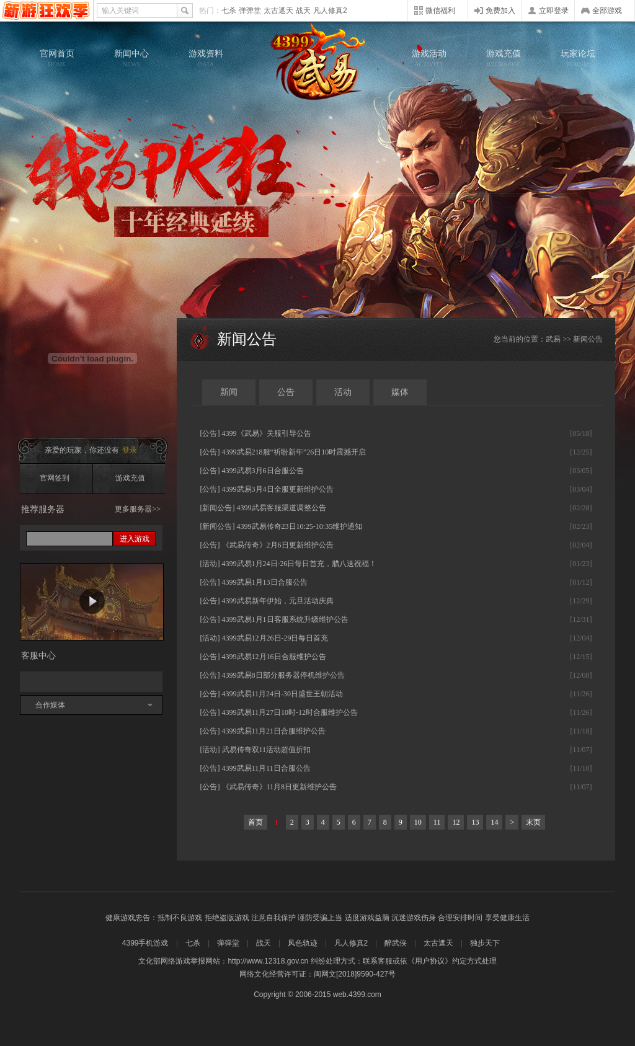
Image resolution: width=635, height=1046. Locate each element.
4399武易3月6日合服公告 (263, 470)
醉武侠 (395, 943)
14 (494, 822)
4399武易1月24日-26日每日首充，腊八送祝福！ (299, 563)
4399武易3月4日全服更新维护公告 (278, 489)
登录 (129, 450)
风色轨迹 (303, 943)
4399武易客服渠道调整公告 (281, 507)
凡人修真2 (330, 10)
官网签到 (54, 478)
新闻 (229, 392)
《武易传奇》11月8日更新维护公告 (279, 786)
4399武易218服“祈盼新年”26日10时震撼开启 (294, 452)
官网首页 (57, 58)
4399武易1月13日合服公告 (265, 582)
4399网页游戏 (46, 10)
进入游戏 (134, 538)
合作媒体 (50, 705)
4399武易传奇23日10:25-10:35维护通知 (300, 526)
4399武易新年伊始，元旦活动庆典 (278, 600)
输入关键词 (120, 10)
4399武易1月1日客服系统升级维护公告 (285, 619)
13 (475, 822)
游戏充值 (503, 58)
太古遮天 (278, 10)
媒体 (400, 392)
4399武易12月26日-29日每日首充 (275, 638)
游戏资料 (206, 58)
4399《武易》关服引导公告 (266, 433)
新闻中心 (131, 58)
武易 (317, 62)
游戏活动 (429, 58)
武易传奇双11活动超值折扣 (266, 749)
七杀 (228, 10)
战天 (303, 10)
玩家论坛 (578, 58)
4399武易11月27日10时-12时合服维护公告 (290, 712)
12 (456, 822)
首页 (255, 822)
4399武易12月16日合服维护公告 (274, 656)
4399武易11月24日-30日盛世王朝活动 (283, 693)
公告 (286, 392)
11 (437, 822)
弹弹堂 (250, 10)
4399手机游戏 (145, 943)
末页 (533, 822)
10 (418, 822)
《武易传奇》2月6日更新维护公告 (278, 545)
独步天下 (485, 943)
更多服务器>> (138, 509)
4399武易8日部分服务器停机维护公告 (283, 675)
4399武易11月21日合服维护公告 (274, 731)
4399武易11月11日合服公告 (266, 768)
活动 (343, 392)
